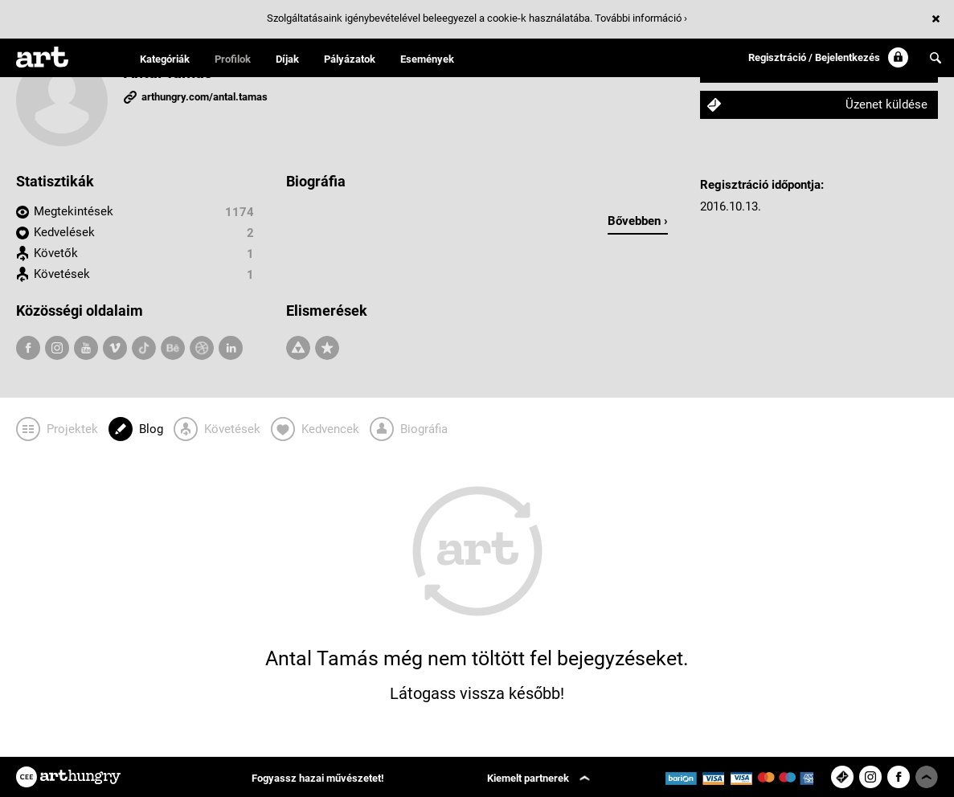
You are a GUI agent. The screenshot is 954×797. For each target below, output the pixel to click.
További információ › (641, 18)
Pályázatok (349, 59)
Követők (56, 253)
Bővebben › (638, 221)
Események (427, 59)
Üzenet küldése (886, 104)
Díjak (287, 59)
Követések (62, 274)
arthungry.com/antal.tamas (204, 97)
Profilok (233, 59)
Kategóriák (165, 59)
